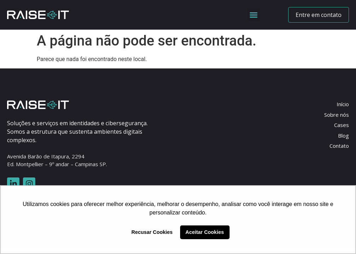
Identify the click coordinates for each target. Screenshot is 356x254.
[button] (253, 14)
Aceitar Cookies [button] (204, 232)
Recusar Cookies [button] (152, 232)
